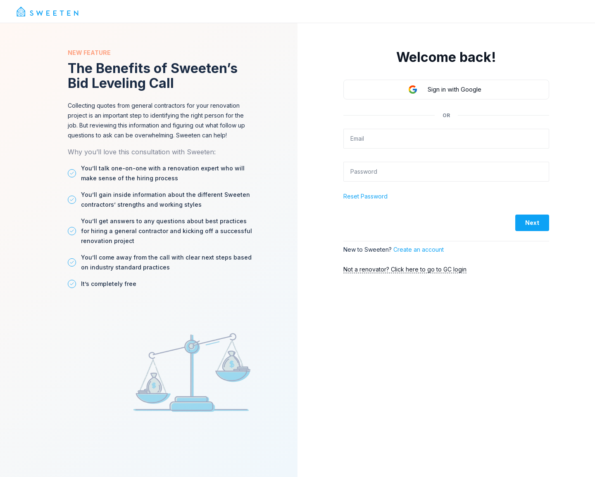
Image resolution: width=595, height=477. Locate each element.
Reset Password (365, 196)
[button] (446, 89)
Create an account (418, 249)
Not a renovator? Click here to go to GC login (404, 269)
